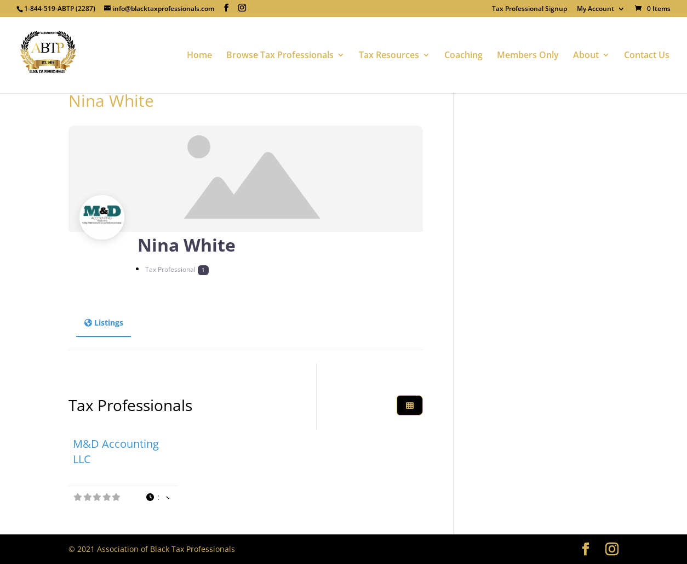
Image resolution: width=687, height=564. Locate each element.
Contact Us (646, 56)
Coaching (463, 56)
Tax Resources (389, 56)
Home (199, 56)
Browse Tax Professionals (280, 56)
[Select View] (410, 405)
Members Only (528, 56)
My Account (595, 9)
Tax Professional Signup (529, 9)
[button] (158, 497)
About (586, 56)
